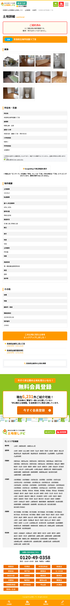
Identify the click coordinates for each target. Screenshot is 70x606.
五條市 (34, 10)
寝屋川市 (32, 496)
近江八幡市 (26, 451)
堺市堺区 (24, 490)
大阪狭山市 (22, 501)
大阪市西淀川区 (36, 482)
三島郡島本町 (34, 501)
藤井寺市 (41, 499)
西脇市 (40, 517)
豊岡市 (25, 517)
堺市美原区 (61, 490)
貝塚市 (46, 493)
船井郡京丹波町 (53, 472)
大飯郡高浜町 (22, 446)
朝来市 (53, 520)
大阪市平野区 (52, 488)
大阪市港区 (49, 479)
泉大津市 (36, 493)
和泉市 (55, 496)
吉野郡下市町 (26, 544)
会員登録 (61, 4)
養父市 (37, 520)
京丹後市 (61, 466)
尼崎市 (43, 514)
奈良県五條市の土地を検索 (35, 363)
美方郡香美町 (17, 528)
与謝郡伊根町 (17, 475)
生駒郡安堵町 (57, 536)
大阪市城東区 (33, 485)
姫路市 (38, 514)
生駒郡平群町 (31, 536)
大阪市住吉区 (51, 485)
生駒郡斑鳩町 (48, 536)
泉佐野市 (21, 496)
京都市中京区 (41, 461)
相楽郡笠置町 (17, 472)
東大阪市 (47, 499)
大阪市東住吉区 (60, 485)
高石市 (36, 499)
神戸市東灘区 (17, 512)
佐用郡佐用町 (59, 525)
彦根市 (20, 451)
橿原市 (39, 533)
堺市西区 (42, 490)
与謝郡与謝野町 (26, 475)
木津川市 (21, 469)
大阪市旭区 (25, 485)
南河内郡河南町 (51, 504)
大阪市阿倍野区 (42, 485)
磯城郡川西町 (17, 538)
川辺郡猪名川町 (33, 523)
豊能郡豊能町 (42, 501)
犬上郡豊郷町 (51, 453)
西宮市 (52, 514)
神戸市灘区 (25, 512)
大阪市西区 (42, 479)
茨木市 (60, 493)
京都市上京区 (24, 461)
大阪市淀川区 (26, 488)
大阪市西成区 (17, 488)
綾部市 (16, 466)
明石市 (48, 514)
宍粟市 (16, 523)
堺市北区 (54, 490)
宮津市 (25, 466)
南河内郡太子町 (42, 504)
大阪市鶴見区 (34, 488)
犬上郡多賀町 (17, 456)
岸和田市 (16, 493)
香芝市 (16, 536)
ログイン (55, 4)
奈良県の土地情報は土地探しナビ (13, 10)
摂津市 (31, 499)
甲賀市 (46, 451)
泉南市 (52, 499)
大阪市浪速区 (27, 482)
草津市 (32, 451)
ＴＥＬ (62, 603)
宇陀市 (25, 536)
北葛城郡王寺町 (27, 541)
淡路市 (58, 520)
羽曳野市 (21, 499)
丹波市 (42, 520)
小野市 (16, 520)
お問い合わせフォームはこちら (14, 159)
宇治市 (20, 466)
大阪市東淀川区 (46, 482)
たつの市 (25, 523)
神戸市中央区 (24, 514)
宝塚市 (45, 517)
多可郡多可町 (42, 523)
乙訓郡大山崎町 (28, 469)
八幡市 (50, 466)
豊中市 (21, 493)
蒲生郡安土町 (17, 453)
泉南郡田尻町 (26, 504)
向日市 (39, 466)
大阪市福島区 (26, 479)
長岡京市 (44, 466)
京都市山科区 (41, 464)
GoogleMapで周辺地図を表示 (35, 168)
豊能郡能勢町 (51, 501)
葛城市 (20, 536)
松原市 (45, 496)
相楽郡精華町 (34, 472)
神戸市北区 (17, 514)
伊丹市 (16, 517)
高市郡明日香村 (53, 538)
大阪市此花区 (34, 479)
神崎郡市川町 (17, 525)
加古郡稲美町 (51, 523)
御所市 (53, 533)
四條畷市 (57, 499)
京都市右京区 (24, 464)
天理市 (35, 533)
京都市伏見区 (33, 464)
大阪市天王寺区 (18, 482)
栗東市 (42, 451)
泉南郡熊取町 (17, 504)
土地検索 (9, 603)
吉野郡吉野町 (56, 541)
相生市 (20, 517)
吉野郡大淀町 (17, 544)
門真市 (26, 499)
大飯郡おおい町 (31, 446)
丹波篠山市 (31, 520)
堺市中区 (30, 490)
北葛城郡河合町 (47, 541)
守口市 (51, 493)
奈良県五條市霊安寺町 (15, 350)
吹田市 (31, 493)
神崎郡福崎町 (26, 525)
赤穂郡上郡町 (51, 525)
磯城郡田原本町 (35, 538)
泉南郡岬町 (34, 504)
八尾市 (16, 496)
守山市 (37, 451)
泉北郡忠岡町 (59, 501)
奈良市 (16, 533)
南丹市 (16, 469)
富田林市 (26, 496)
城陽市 (34, 466)
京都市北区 (17, 461)
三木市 (50, 517)
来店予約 (46, 603)
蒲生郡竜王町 (34, 453)
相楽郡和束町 (26, 472)
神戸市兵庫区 (33, 512)
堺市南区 (48, 490)
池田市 (26, 493)
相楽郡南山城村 (43, 472)
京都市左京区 (33, 461)
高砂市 (54, 517)
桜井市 (44, 533)
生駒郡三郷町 (40, 536)
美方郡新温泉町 (26, 528)
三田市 (20, 520)
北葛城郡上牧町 (18, 541)
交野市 (16, 501)
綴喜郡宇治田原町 (57, 469)
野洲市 (51, 451)
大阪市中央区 (17, 490)
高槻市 (42, 493)
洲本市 (57, 514)
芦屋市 (62, 514)
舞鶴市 (62, 464)
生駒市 (58, 533)
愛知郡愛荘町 (42, 453)
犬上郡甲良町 (59, 453)
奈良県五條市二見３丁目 (16, 343)
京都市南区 (17, 464)
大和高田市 (22, 533)
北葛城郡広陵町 (37, 541)
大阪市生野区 (17, 485)
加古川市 (30, 517)
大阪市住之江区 (43, 488)
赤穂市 (36, 517)
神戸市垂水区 (58, 512)
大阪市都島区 (17, 479)
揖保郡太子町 (42, 525)
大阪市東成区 (55, 482)
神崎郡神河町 (34, 525)
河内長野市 (39, 496)
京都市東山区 (50, 461)
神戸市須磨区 (50, 512)
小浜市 (16, 446)
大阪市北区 (60, 488)
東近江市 (61, 451)
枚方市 (56, 493)
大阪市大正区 (57, 479)
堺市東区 (36, 490)
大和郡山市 (29, 533)
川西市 (59, 517)
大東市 (50, 496)
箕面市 (59, 496)
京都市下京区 (58, 461)
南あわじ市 (48, 520)
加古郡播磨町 (59, 523)
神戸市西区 (32, 514)
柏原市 (16, 499)
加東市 (20, 523)
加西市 (25, 520)
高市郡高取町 (44, 538)
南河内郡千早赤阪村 (19, 507)
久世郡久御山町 (38, 469)
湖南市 (56, 451)
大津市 (16, 451)
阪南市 (27, 501)
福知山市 (57, 464)
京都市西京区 (50, 464)
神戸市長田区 (41, 512)
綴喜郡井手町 (47, 469)
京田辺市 (55, 466)
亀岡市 (30, 466)
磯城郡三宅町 (26, 538)
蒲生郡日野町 (26, 453)
